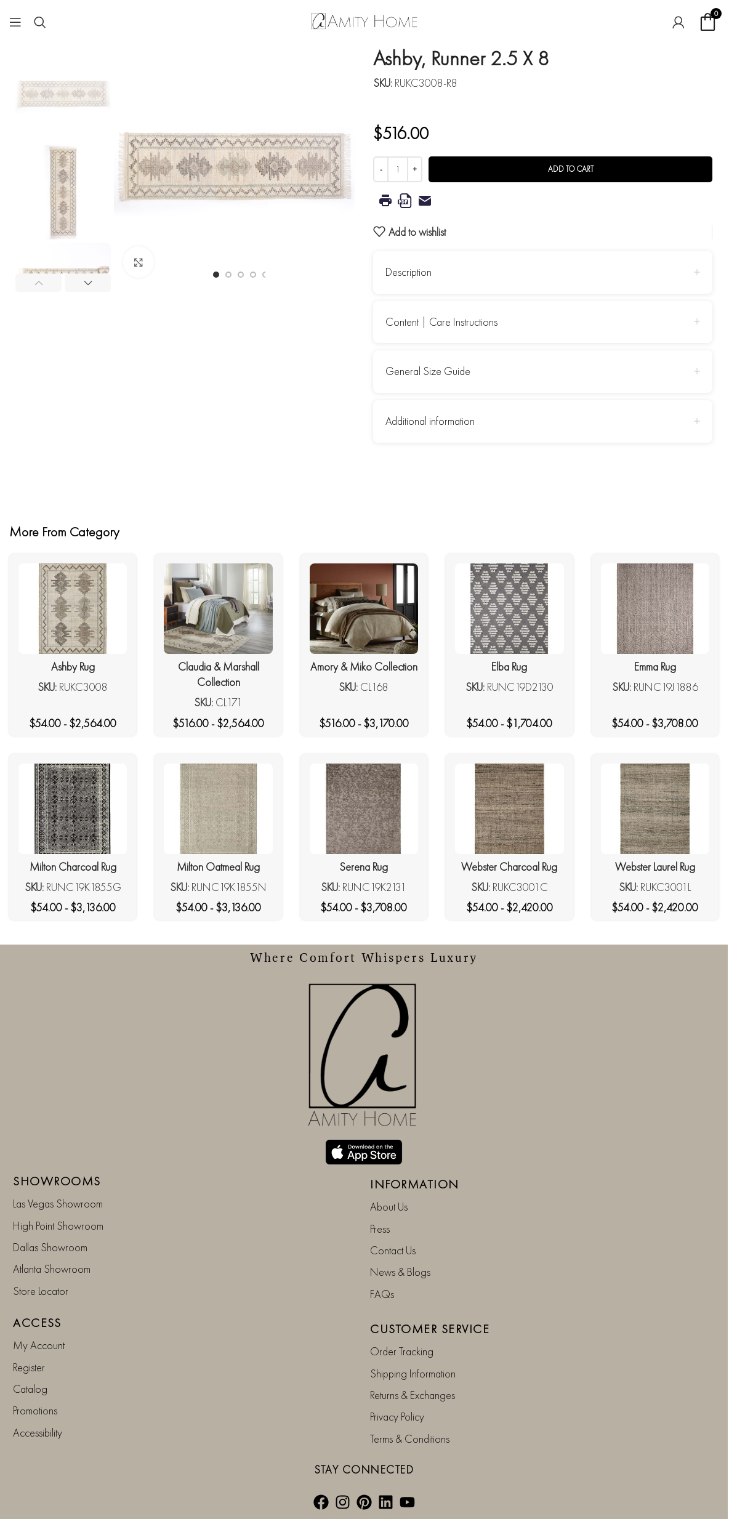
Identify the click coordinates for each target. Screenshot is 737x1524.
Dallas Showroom (50, 1247)
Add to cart (571, 169)
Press (380, 1229)
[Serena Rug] (364, 809)
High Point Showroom (58, 1226)
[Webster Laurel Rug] (655, 809)
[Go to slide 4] (253, 275)
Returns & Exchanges (412, 1395)
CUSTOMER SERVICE (429, 1329)
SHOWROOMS (57, 1181)
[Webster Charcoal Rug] (509, 809)
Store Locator (40, 1291)
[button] (38, 282)
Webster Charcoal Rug (509, 867)
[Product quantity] (398, 169)
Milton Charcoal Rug (73, 867)
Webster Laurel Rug (655, 867)
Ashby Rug (73, 666)
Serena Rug (363, 867)
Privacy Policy (397, 1416)
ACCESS (37, 1323)
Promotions (35, 1410)
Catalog (30, 1389)
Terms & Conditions (409, 1439)
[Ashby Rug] (72, 608)
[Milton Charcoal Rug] (72, 809)
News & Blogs (400, 1272)
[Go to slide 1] (216, 275)
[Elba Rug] (509, 608)
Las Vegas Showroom (58, 1203)
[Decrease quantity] (381, 169)
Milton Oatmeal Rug (218, 867)
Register (29, 1367)
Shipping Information (413, 1373)
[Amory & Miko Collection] (364, 608)
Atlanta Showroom (52, 1269)
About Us (389, 1206)
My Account (39, 1345)
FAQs (382, 1294)
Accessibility (37, 1432)
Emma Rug (655, 666)
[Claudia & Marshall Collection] (218, 608)
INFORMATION (414, 1184)
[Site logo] (364, 20)
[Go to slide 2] (228, 275)
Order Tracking (401, 1351)
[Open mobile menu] (15, 22)
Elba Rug (509, 666)
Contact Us (393, 1250)
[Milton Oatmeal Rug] (218, 809)
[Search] (40, 22)
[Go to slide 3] (241, 275)
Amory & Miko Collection (363, 666)
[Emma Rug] (655, 608)
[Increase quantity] (414, 169)
